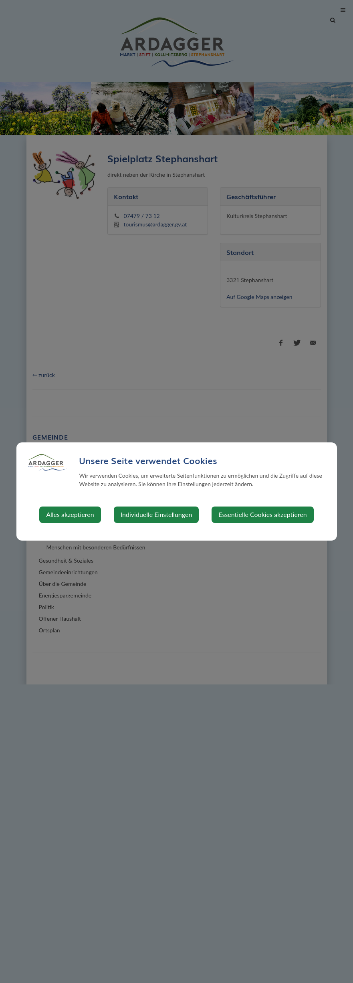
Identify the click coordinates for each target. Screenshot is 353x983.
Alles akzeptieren (70, 514)
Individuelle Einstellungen (156, 514)
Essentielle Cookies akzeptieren (262, 514)
